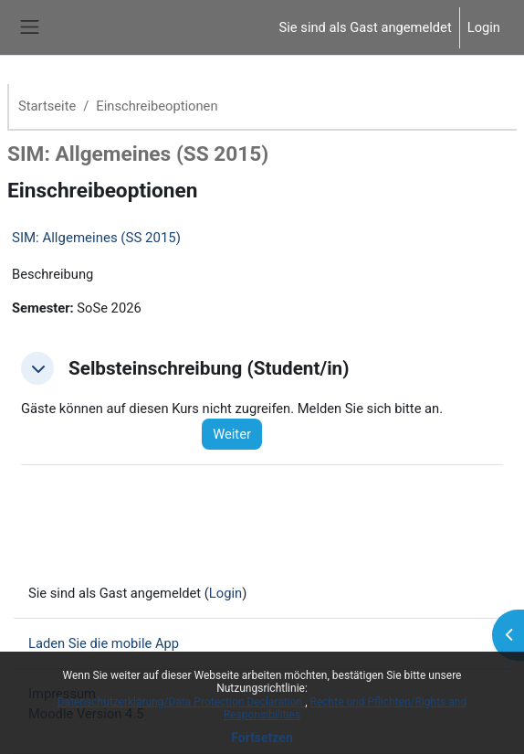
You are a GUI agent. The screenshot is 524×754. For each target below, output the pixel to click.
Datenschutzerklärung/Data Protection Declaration (181, 702)
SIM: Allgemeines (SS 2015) (96, 237)
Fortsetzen (262, 737)
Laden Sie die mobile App (103, 643)
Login (483, 27)
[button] (37, 368)
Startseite (47, 106)
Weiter (232, 434)
